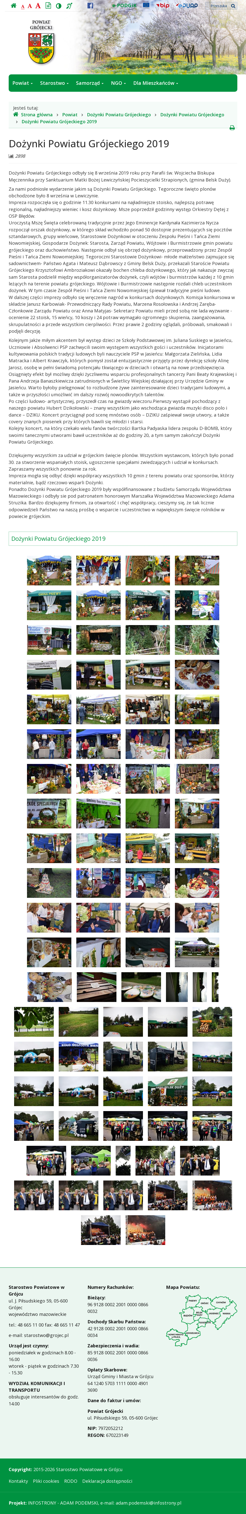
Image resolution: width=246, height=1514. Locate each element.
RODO (70, 1481)
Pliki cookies (46, 1481)
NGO (118, 83)
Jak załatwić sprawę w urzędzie (49, 100)
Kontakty (18, 1481)
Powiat (22, 83)
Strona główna (33, 114)
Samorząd (90, 83)
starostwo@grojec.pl (46, 1335)
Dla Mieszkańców (155, 83)
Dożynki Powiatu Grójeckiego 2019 (59, 121)
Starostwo (54, 83)
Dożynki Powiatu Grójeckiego (119, 115)
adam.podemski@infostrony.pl (148, 1503)
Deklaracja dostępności (107, 1481)
